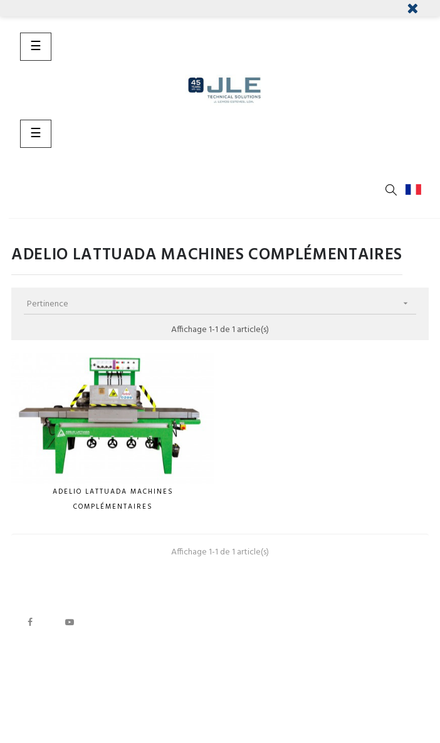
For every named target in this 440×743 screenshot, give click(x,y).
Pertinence (221, 303)
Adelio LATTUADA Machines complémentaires (113, 499)
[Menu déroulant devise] (416, 190)
